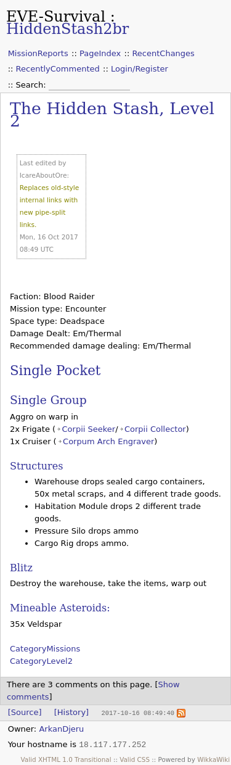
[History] (71, 712)
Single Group (48, 400)
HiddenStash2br (67, 29)
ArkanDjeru (61, 728)
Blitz (21, 568)
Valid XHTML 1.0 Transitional (66, 759)
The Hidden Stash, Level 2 (112, 114)
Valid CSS (135, 759)
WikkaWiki (213, 759)
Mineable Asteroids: (60, 608)
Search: (32, 84)
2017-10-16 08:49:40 (137, 712)
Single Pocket (55, 370)
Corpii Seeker (89, 429)
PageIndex (100, 53)
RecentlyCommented (58, 68)
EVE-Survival (55, 16)
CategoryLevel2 (41, 661)
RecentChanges (163, 53)
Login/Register (139, 68)
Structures (36, 466)
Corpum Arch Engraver (108, 441)
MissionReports (38, 53)
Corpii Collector (155, 429)
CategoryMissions (45, 648)
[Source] (25, 712)
